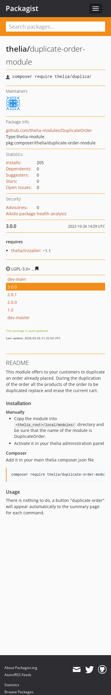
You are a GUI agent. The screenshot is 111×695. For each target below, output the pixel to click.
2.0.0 (12, 302)
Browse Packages (18, 691)
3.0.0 (12, 287)
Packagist (22, 8)
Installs (13, 162)
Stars (11, 181)
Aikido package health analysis (36, 213)
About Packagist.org (20, 667)
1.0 (10, 310)
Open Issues (18, 187)
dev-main (16, 279)
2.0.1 (12, 294)
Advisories (16, 207)
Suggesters (17, 175)
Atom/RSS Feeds (17, 674)
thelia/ (18, 48)
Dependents (18, 169)
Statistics (11, 684)
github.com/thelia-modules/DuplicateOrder (49, 130)
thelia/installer (25, 250)
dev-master (18, 317)
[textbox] (55, 27)
